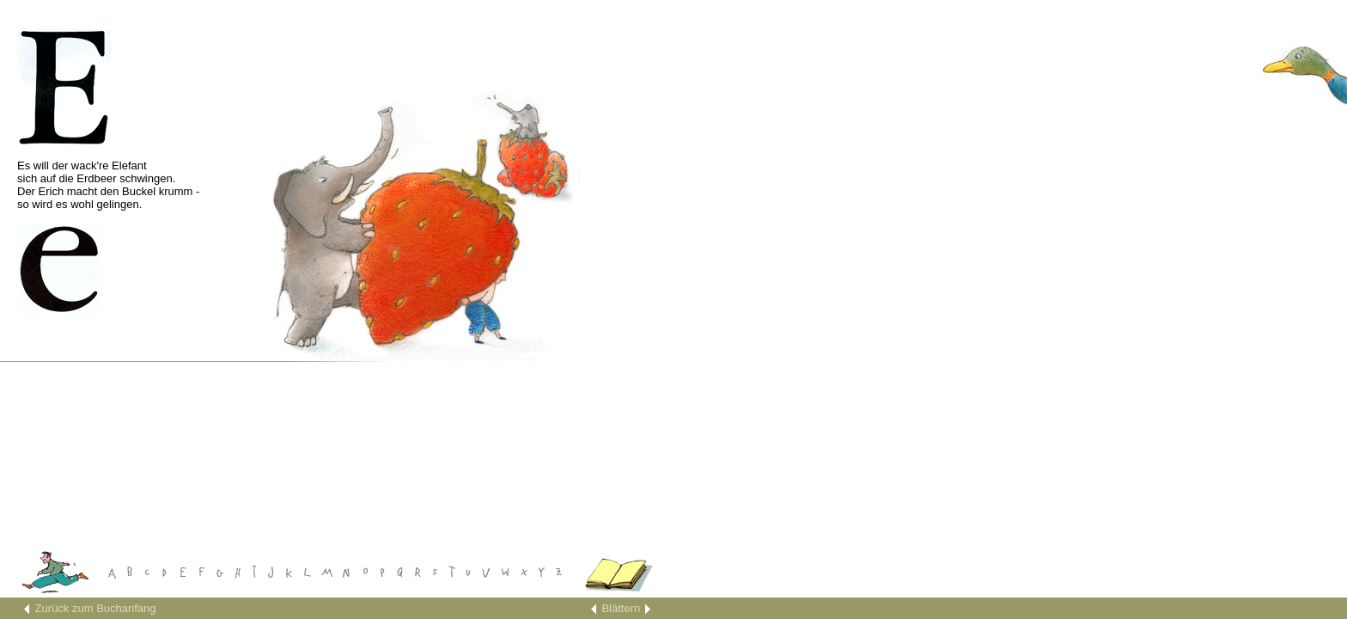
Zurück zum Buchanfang (95, 608)
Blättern (620, 608)
